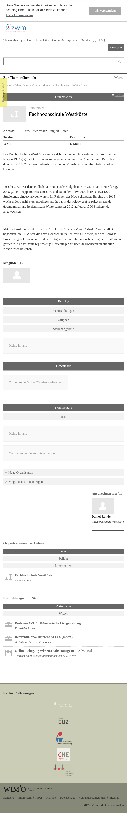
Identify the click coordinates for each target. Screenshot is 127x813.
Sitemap (114, 797)
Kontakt (51, 797)
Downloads (63, 366)
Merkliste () (88, 40)
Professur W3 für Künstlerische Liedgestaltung (48, 623)
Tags (64, 417)
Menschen (21, 85)
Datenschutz (67, 797)
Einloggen (115, 47)
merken (119, 95)
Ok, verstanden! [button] (105, 10)
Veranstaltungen (63, 311)
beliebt (63, 558)
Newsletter (42, 40)
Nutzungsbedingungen (92, 797)
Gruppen (63, 320)
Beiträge (63, 301)
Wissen (63, 613)
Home (7, 85)
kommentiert (63, 566)
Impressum (25, 797)
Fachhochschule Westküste (108, 521)
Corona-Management (65, 40)
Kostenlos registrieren (19, 40)
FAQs (102, 40)
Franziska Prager (25, 628)
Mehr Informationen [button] (19, 15)
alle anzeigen (26, 693)
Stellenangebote (63, 329)
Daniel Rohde (101, 516)
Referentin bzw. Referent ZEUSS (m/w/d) (44, 637)
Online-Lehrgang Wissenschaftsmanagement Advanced (53, 651)
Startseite (8, 797)
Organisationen (41, 85)
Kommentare (63, 407)
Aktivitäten (73, 606)
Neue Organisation (20, 472)
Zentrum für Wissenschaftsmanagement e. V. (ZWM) (46, 655)
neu (63, 551)
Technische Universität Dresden (34, 642)
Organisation (63, 97)
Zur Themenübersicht (19, 77)
